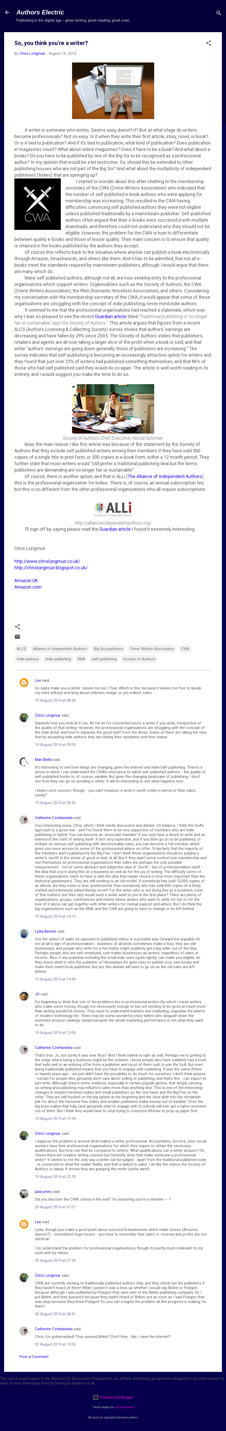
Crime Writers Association (152, 648)
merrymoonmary (124, 1407)
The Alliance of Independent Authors (164, 476)
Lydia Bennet (45, 931)
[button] (208, 44)
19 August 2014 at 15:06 (55, 1032)
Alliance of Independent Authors (60, 648)
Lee (38, 680)
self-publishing (104, 659)
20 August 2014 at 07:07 (55, 1207)
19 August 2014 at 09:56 (55, 802)
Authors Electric (40, 12)
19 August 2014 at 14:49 (55, 979)
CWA (185, 648)
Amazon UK (26, 580)
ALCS (21, 648)
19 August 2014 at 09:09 (55, 744)
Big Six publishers (108, 648)
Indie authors (28, 659)
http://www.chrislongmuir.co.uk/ (47, 561)
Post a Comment (33, 1356)
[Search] (219, 14)
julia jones (43, 1191)
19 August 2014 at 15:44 (55, 1118)
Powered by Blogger (113, 1397)
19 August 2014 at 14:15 (55, 916)
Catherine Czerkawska (54, 817)
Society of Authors (139, 659)
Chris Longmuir (48, 715)
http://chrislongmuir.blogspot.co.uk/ (50, 567)
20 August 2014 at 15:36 (55, 1344)
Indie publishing (58, 659)
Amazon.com (28, 587)
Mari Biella (43, 759)
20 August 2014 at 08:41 (55, 1314)
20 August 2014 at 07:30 (55, 1260)
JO (37, 994)
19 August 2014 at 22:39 (55, 1176)
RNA (81, 659)
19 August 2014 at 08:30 (55, 700)
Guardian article (110, 316)
